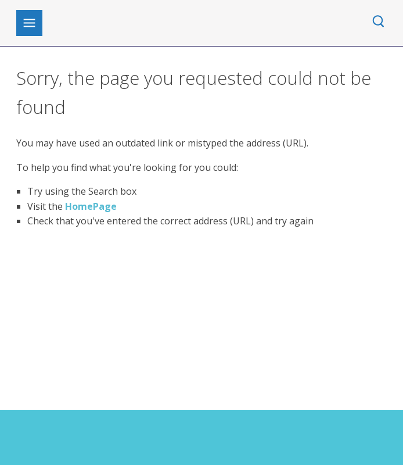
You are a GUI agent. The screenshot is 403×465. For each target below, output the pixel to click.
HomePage (91, 206)
